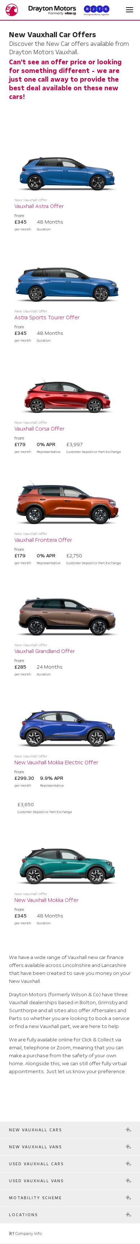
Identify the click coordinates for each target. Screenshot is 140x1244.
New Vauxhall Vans (35, 1147)
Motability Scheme (35, 1198)
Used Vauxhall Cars (36, 1164)
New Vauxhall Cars (35, 1130)
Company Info (25, 1233)
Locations (23, 1215)
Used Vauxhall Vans (36, 1181)
